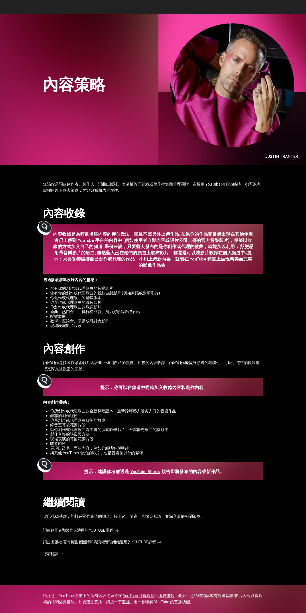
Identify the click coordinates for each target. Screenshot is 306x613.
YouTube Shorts (145, 471)
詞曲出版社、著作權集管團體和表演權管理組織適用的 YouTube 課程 (99, 542)
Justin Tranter (281, 156)
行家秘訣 (50, 553)
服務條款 (166, 595)
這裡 (126, 601)
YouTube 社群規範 (139, 595)
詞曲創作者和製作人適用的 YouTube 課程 (78, 530)
